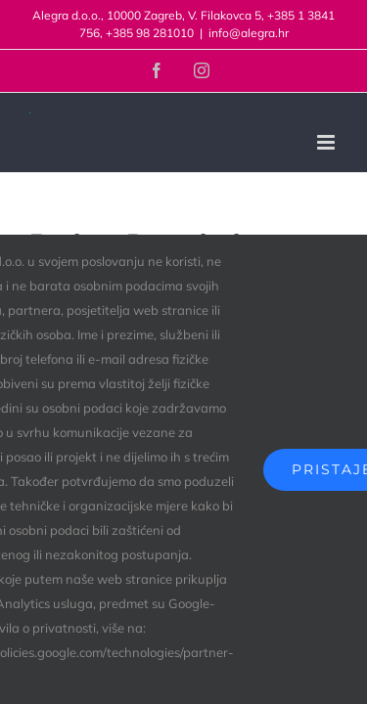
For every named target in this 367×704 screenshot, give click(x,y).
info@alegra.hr (248, 32)
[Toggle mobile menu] (327, 142)
